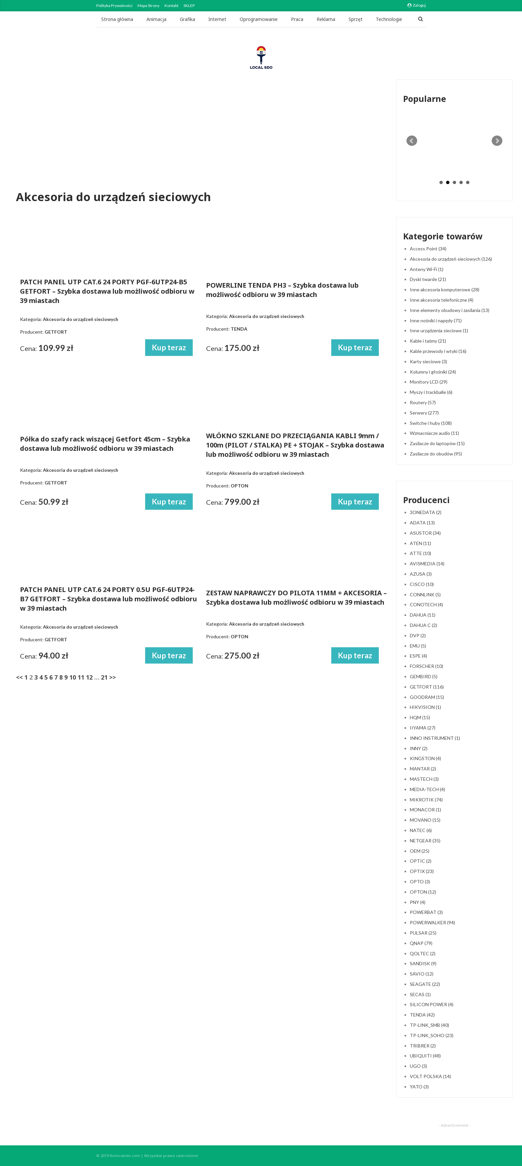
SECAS (420, 994)
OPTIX (422, 871)
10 (72, 677)
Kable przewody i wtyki (438, 351)
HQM (420, 717)
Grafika (187, 19)
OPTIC (420, 861)
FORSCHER (426, 666)
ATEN (420, 543)
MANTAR (423, 768)
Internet (217, 19)
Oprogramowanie (259, 19)
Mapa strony (148, 5)
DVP (418, 635)
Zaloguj (416, 5)
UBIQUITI (425, 1055)
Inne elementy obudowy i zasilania (449, 310)
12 (89, 677)
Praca (297, 19)
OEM (419, 851)
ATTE (420, 553)
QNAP (421, 943)
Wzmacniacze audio (434, 433)
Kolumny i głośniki (433, 372)
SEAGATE (425, 984)
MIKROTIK (426, 799)
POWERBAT (426, 912)
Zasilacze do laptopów (437, 443)
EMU (418, 646)
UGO (418, 1066)
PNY (417, 902)
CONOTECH (426, 604)
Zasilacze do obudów (436, 453)
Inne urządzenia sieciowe (439, 330)
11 (81, 677)
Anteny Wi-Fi (426, 269)
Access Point (428, 248)
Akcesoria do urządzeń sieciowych (451, 259)
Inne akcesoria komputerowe (444, 289)
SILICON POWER (431, 1004)
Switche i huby (431, 423)
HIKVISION (425, 707)
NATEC (421, 830)
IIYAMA (422, 727)
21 (104, 677)
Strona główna (117, 19)
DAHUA (422, 615)
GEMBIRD (423, 676)
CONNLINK (425, 594)
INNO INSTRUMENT (435, 738)
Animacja (156, 19)
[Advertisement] (200, 136)
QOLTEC (422, 953)
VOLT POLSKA (430, 1076)
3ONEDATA (425, 512)
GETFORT (427, 687)
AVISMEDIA (427, 563)
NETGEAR (425, 840)
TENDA (422, 1015)
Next (497, 141)
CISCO (422, 584)
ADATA (422, 522)
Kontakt (171, 5)
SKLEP (189, 5)
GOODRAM (427, 697)
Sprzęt (356, 19)
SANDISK (423, 963)
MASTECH (424, 779)
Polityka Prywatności (114, 5)
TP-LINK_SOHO (431, 1035)
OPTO (420, 881)
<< (19, 677)
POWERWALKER (432, 922)
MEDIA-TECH (427, 789)
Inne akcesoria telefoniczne (441, 300)
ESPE (418, 656)
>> (112, 677)
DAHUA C (423, 625)
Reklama (326, 19)
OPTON (423, 892)
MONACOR (425, 809)
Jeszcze (384, 19)
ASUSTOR (425, 533)
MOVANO (425, 820)
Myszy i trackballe (431, 392)
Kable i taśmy (428, 341)
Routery (423, 402)
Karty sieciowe (428, 361)
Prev (411, 141)
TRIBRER (423, 1045)
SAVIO (421, 974)
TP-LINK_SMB (429, 1025)
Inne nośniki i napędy (436, 320)
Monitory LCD (428, 382)
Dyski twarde (428, 279)
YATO (419, 1086)
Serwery (424, 413)
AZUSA (421, 574)
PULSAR (423, 933)
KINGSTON (425, 758)
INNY (418, 748)
